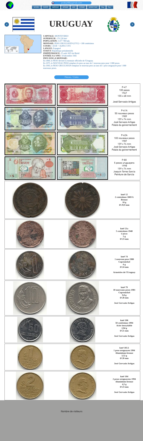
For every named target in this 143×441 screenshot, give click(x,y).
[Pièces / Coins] (71, 77)
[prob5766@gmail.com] (71, 2)
